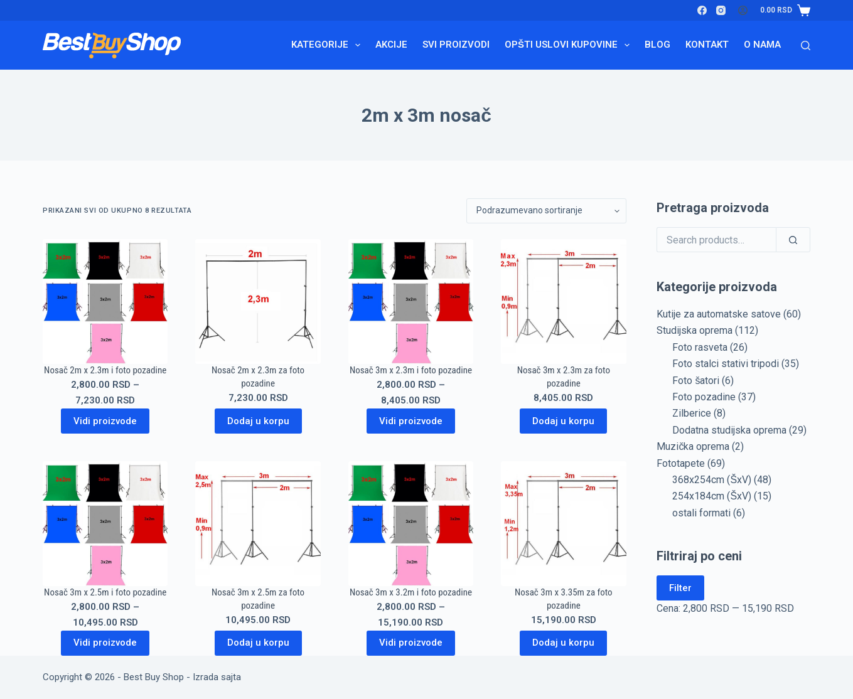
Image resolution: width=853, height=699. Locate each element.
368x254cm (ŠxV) (711, 480)
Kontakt (707, 44)
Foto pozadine (704, 397)
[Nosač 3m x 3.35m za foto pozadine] (563, 523)
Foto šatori (695, 381)
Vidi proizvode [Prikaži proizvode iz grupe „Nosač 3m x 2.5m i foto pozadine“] (105, 642)
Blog (657, 44)
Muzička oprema (693, 446)
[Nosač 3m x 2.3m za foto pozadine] (563, 301)
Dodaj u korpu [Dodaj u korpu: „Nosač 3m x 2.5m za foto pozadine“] (258, 642)
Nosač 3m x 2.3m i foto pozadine (411, 370)
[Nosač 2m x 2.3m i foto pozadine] (105, 301)
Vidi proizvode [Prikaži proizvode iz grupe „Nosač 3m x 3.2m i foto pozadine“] (411, 642)
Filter (680, 588)
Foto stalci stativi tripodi (725, 364)
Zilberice (691, 413)
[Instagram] (721, 10)
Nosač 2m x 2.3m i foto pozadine (105, 370)
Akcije (391, 44)
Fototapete (681, 463)
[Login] (743, 10)
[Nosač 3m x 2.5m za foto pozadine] (257, 523)
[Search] (805, 45)
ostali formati (701, 513)
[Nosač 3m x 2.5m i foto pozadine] (105, 523)
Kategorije (328, 45)
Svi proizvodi (456, 44)
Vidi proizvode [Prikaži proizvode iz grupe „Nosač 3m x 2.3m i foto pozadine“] (411, 421)
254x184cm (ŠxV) (711, 496)
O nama (762, 44)
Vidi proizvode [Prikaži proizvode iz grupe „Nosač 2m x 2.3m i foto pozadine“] (105, 421)
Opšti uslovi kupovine (570, 45)
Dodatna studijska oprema (729, 430)
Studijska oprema (694, 330)
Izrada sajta (217, 677)
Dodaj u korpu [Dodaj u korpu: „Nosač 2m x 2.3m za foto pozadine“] (258, 421)
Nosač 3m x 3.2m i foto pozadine (411, 592)
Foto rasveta (699, 347)
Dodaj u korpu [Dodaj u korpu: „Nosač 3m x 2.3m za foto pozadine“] (563, 421)
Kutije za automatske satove (719, 314)
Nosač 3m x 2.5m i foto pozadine (105, 592)
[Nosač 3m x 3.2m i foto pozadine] (410, 523)
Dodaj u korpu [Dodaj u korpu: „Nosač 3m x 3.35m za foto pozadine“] (563, 642)
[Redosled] (546, 210)
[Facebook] (702, 10)
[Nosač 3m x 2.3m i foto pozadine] (410, 301)
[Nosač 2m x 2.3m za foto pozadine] (257, 301)
